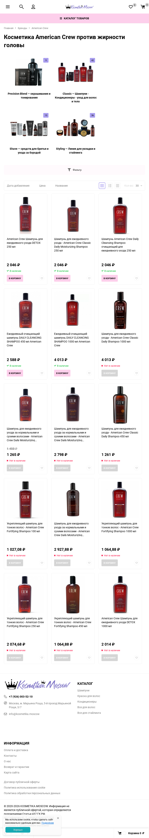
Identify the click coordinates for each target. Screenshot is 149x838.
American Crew (40, 28)
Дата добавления (18, 185)
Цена (42, 185)
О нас (7, 761)
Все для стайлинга (89, 712)
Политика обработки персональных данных (32, 793)
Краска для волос (88, 696)
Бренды (22, 28)
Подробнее (48, 822)
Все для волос (86, 707)
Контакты (10, 755)
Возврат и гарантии (16, 767)
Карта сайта (11, 772)
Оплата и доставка (16, 750)
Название (61, 185)
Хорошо (18, 829)
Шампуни (83, 690)
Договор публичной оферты (22, 782)
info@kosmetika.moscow (22, 714)
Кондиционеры (87, 701)
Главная (8, 28)
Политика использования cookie (24, 787)
